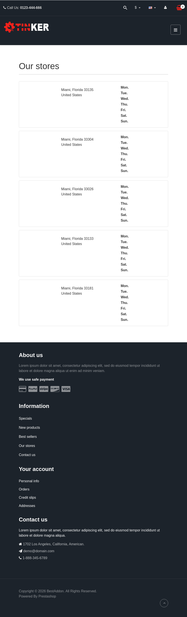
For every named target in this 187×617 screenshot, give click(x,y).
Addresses (27, 506)
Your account (36, 469)
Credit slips (27, 497)
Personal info (29, 481)
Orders (24, 489)
